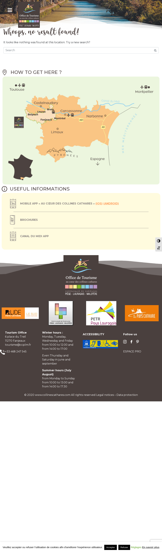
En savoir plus (150, 547)
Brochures (29, 219)
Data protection (127, 394)
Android (111, 203)
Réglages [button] (136, 547)
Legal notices (105, 394)
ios (99, 203)
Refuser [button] (124, 547)
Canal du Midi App (34, 236)
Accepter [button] (110, 547)
